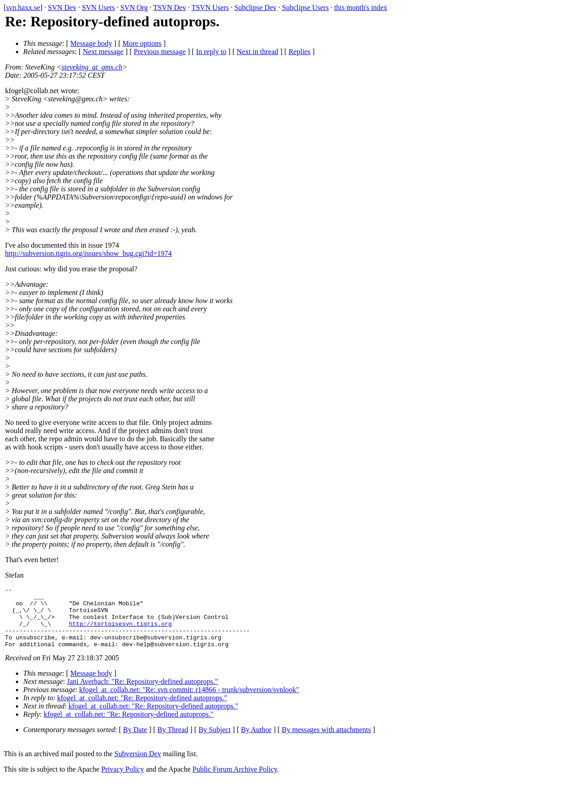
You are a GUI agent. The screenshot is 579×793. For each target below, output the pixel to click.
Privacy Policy (122, 781)
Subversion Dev (138, 766)
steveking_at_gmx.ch (91, 67)
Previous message (160, 51)
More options (141, 43)
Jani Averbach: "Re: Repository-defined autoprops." (142, 694)
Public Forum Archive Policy (234, 781)
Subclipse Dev (255, 7)
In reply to (211, 51)
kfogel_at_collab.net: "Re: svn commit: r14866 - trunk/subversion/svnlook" (189, 702)
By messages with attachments (326, 742)
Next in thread (257, 51)
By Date (135, 742)
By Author (256, 742)
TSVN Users (210, 7)
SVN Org (134, 7)
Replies (299, 51)
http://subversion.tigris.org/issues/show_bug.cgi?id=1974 (88, 253)
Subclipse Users (305, 7)
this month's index (361, 7)
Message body (91, 43)
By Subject (214, 742)
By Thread (172, 742)
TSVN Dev (169, 7)
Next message (103, 51)
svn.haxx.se (23, 7)
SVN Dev (62, 7)
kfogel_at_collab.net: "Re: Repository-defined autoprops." (142, 710)
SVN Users (98, 7)
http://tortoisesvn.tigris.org (120, 632)
